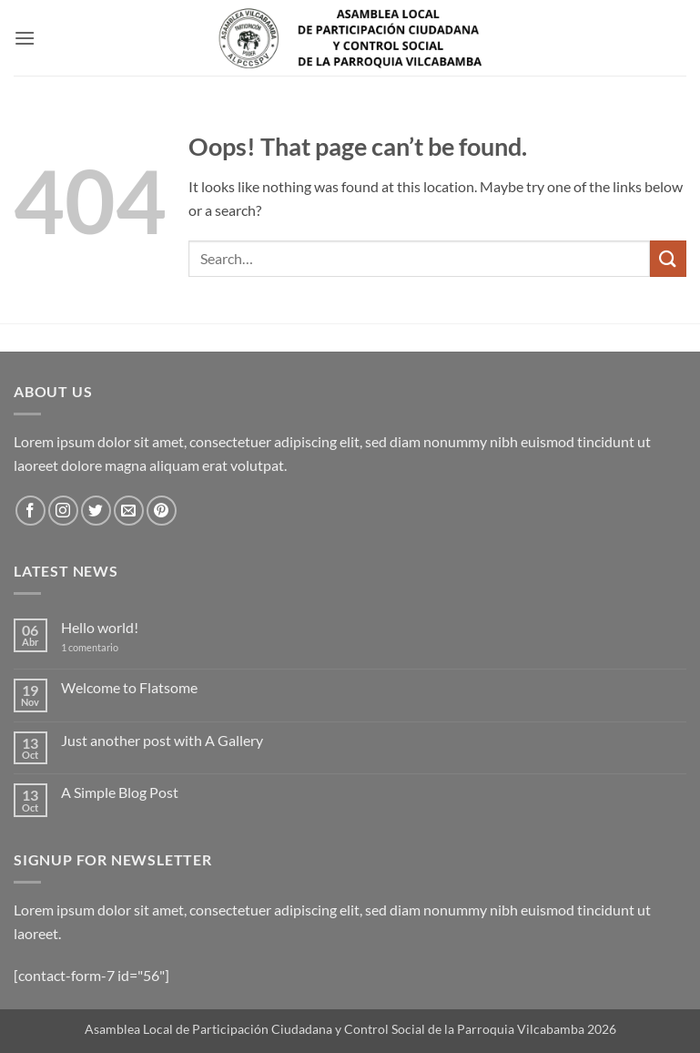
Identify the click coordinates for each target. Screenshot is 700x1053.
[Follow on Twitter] (96, 511)
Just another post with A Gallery (162, 740)
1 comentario (103, 647)
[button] (25, 37)
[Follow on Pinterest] (162, 511)
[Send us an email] (129, 511)
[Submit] (668, 258)
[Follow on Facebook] (30, 511)
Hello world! (99, 627)
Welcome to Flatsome (129, 687)
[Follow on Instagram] (63, 511)
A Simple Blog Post (119, 792)
